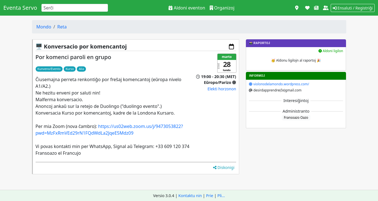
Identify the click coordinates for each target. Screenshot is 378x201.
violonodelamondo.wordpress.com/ (281, 84)
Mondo (43, 27)
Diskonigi (223, 167)
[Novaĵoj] (316, 7)
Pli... (221, 195)
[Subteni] (307, 7)
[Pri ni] (326, 7)
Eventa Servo (20, 7)
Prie (209, 195)
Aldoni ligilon (330, 51)
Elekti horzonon (221, 88)
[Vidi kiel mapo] (297, 7)
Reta (62, 27)
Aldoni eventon (187, 8)
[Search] (74, 8)
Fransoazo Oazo (296, 117)
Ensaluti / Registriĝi (353, 8)
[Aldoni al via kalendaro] (231, 46)
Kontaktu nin (190, 195)
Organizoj (222, 8)
